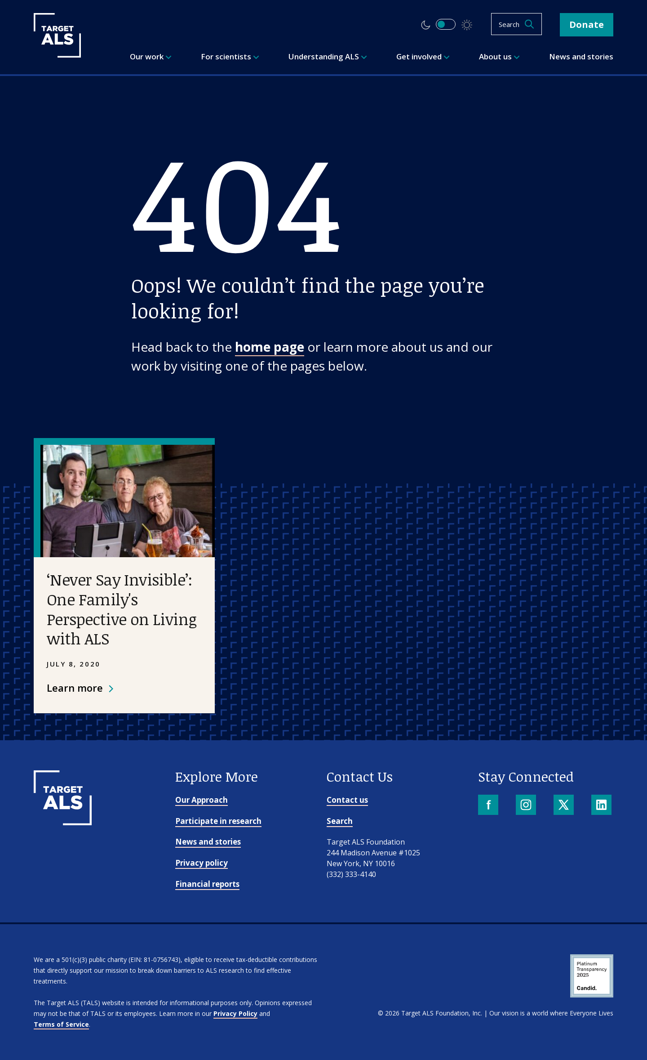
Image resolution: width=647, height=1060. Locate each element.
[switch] (446, 24)
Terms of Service (61, 1024)
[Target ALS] (57, 54)
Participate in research (218, 821)
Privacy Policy (235, 1013)
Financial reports (207, 884)
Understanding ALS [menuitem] (327, 56)
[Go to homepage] (63, 822)
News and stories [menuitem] (581, 56)
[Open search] (516, 24)
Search (340, 821)
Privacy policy (201, 863)
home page (269, 346)
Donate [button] (586, 24)
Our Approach (201, 800)
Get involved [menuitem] (423, 56)
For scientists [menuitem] (230, 56)
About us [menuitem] (499, 56)
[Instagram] (527, 806)
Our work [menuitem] (151, 56)
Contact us (347, 800)
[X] (565, 806)
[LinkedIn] (602, 806)
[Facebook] (489, 806)
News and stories (208, 841)
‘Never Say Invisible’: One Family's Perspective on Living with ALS (121, 608)
